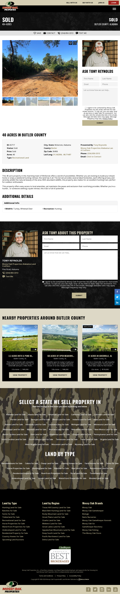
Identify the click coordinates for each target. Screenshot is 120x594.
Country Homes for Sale (71, 463)
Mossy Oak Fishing (90, 530)
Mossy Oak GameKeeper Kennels (96, 520)
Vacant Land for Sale (47, 478)
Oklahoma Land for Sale (59, 434)
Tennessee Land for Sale (67, 439)
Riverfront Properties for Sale (54, 473)
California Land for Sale (81, 414)
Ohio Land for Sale (38, 434)
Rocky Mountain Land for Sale (55, 514)
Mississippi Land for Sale (13, 429)
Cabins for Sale (31, 463)
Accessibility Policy (75, 576)
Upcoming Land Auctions (13, 539)
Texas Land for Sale (88, 439)
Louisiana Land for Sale (59, 424)
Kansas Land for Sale (14, 424)
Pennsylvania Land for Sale (105, 434)
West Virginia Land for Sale (37, 444)
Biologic (85, 514)
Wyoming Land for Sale (85, 444)
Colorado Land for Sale (104, 414)
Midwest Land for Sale (52, 523)
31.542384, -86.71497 (62, 154)
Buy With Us (88, 3)
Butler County (102, 24)
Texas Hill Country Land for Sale (56, 507)
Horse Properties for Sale (18, 468)
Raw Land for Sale (79, 468)
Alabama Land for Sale (15, 414)
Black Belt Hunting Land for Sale (56, 510)
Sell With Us (71, 3)
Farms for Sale (112, 463)
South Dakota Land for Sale (41, 439)
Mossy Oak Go (88, 523)
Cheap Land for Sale (49, 463)
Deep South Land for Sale (53, 533)
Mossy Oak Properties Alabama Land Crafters (97, 149)
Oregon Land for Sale (82, 434)
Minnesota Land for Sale (104, 424)
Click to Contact (94, 156)
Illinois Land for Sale (61, 419)
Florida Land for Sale (19, 419)
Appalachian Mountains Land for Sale (58, 530)
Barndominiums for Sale (11, 463)
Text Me (7, 276)
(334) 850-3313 (93, 153)
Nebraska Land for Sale (82, 429)
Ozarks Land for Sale (51, 520)
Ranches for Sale (61, 468)
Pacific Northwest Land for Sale (56, 536)
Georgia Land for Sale (40, 419)
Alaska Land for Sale (37, 414)
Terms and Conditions (46, 576)
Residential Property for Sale (26, 473)
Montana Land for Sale (59, 429)
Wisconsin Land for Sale (61, 444)
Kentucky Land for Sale (36, 424)
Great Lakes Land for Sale (53, 526)
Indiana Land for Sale (82, 419)
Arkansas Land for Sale (58, 414)
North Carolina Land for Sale (15, 434)
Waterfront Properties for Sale (72, 478)
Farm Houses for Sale (94, 463)
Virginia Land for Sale (109, 439)
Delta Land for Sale (50, 539)
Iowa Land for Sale (102, 419)
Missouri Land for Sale (36, 429)
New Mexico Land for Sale (106, 429)
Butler (54, 148)
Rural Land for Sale (79, 473)
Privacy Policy (107, 118)
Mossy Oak (87, 507)
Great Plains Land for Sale (53, 517)
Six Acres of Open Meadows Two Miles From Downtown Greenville (60, 356)
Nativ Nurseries (89, 517)
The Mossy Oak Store (91, 533)
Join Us (101, 3)
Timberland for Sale (98, 473)
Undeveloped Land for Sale (23, 478)
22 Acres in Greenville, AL (100, 356)
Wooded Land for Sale (98, 478)
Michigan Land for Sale (81, 424)
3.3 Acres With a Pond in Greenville (20, 356)
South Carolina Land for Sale (13, 439)
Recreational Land (20, 158)
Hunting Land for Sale (42, 468)
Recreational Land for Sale (101, 468)
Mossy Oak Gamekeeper (93, 510)
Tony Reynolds (100, 145)
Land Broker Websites (69, 579)
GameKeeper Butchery (92, 526)
